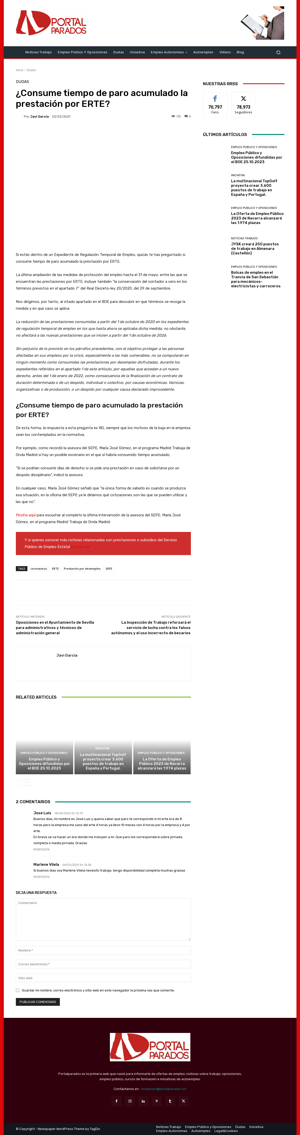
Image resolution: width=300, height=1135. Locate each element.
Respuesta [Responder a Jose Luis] (41, 849)
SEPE (109, 568)
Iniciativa (102, 748)
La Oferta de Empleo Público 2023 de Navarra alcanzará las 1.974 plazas (162, 763)
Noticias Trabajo (244, 238)
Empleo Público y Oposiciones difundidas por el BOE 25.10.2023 (44, 763)
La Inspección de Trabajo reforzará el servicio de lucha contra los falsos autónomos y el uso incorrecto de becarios (151, 627)
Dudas (31, 70)
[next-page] (27, 782)
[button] (278, 52)
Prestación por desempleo (82, 568)
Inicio (19, 70)
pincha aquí (81, 546)
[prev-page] (19, 782)
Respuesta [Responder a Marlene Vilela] (41, 877)
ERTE (55, 568)
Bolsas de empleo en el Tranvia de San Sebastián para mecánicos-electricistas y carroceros (256, 279)
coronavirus (38, 568)
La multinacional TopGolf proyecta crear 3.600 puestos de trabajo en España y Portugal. (103, 761)
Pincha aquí (26, 515)
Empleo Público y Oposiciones (43, 753)
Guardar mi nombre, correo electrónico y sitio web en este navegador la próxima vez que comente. (98, 990)
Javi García (39, 116)
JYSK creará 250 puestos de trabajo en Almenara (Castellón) (255, 248)
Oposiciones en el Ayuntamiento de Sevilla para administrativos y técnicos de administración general (55, 627)
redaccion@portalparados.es (163, 1089)
